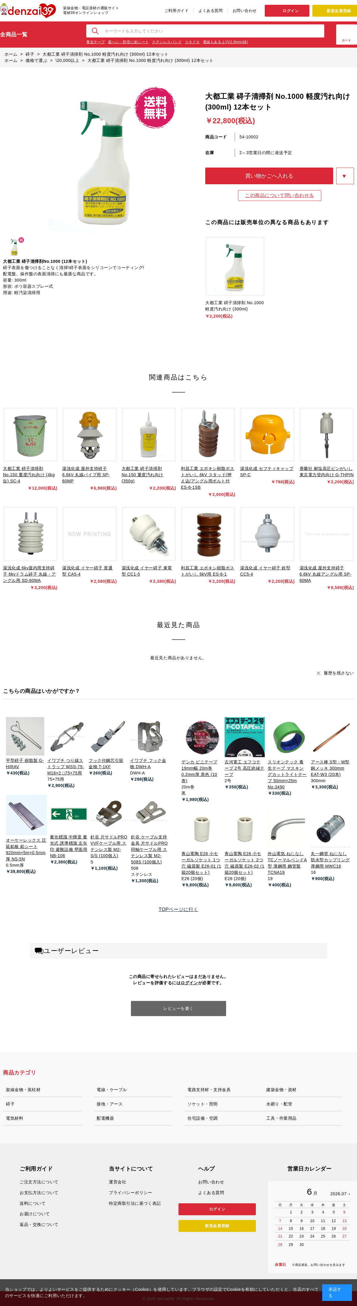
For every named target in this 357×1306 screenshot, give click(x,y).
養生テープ (95, 42)
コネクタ (192, 42)
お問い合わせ (245, 10)
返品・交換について (39, 1224)
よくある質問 (210, 10)
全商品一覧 (14, 35)
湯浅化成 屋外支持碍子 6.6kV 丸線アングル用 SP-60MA (325, 574)
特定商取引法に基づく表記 (135, 1203)
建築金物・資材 (281, 1089)
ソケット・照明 (202, 1104)
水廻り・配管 (279, 1104)
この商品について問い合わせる (279, 195)
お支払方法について (39, 1192)
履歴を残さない (339, 673)
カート (346, 40)
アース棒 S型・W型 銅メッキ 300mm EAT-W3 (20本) (330, 768)
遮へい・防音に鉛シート (128, 42)
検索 (95, 31)
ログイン (291, 11)
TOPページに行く (178, 909)
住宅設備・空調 (202, 1118)
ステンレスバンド (167, 42)
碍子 (10, 1104)
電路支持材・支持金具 (209, 1089)
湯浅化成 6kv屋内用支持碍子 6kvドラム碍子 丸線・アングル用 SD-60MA (29, 574)
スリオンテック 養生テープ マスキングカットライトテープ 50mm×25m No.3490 (287, 774)
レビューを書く (178, 1008)
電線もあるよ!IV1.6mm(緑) (225, 42)
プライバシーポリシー (130, 1192)
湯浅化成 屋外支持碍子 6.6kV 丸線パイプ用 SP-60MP (86, 474)
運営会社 (117, 1182)
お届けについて (35, 1213)
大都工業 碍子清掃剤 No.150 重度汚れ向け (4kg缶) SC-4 (29, 474)
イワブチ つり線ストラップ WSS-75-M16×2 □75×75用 (65, 766)
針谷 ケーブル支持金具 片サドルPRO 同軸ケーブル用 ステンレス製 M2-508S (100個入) (149, 849)
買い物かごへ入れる (269, 176)
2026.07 (338, 1193)
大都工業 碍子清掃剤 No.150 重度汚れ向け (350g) (142, 474)
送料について (33, 1203)
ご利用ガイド (177, 10)
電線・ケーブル (112, 1089)
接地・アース (110, 1104)
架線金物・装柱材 (23, 1089)
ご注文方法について (39, 1182)
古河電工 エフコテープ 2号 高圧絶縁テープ (244, 768)
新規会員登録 (339, 11)
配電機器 (105, 1118)
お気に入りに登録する (345, 176)
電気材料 (14, 1118)
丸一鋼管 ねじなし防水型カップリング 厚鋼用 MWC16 (330, 859)
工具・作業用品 (281, 1118)
